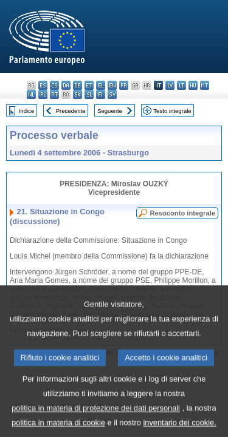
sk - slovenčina (77, 94)
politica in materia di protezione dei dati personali (96, 418)
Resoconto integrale (182, 213)
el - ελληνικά (100, 85)
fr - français (123, 85)
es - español (42, 85)
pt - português (54, 94)
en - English (112, 85)
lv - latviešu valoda (169, 85)
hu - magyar (193, 85)
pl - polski (42, 94)
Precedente (71, 110)
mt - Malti (204, 85)
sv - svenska (112, 94)
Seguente (109, 110)
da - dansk (66, 85)
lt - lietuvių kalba (181, 85)
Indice (27, 110)
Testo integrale (172, 110)
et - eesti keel (89, 85)
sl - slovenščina (89, 94)
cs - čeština (54, 85)
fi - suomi (100, 94)
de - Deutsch (77, 85)
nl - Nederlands (31, 94)
